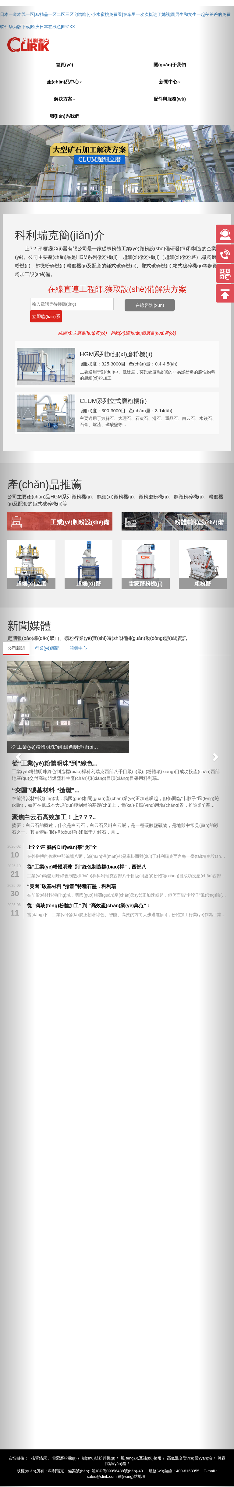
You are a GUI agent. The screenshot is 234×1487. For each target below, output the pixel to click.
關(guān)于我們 (170, 64)
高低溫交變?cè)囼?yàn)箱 (189, 1441)
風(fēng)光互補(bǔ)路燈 (141, 1441)
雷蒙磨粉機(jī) (64, 1441)
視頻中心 (78, 631)
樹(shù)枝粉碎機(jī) (98, 1441)
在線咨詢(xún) (175, 304)
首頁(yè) (64, 64)
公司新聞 (16, 631)
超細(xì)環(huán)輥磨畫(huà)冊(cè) (143, 320)
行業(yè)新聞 (47, 631)
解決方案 (64, 98)
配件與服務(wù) (170, 98)
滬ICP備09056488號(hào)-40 (117, 1454)
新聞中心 (169, 81)
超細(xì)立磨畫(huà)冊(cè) (82, 320)
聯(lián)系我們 (64, 116)
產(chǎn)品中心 (64, 81)
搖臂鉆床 (39, 1441)
